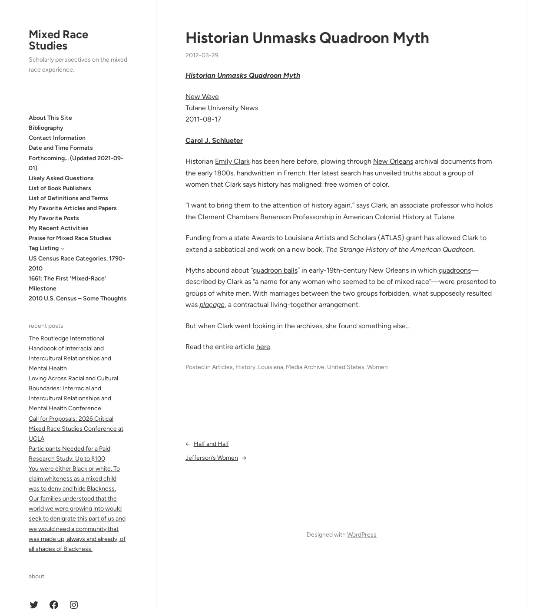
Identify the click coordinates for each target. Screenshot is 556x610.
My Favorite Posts (54, 218)
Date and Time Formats (61, 148)
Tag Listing (44, 248)
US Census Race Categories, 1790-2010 (77, 263)
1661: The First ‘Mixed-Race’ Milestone (67, 283)
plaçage (212, 304)
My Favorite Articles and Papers (73, 208)
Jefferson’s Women (211, 458)
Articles (222, 367)
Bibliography (46, 128)
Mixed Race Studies (58, 40)
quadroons (455, 270)
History (245, 367)
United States (345, 367)
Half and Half (211, 444)
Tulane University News (221, 108)
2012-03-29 (201, 55)
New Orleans (393, 161)
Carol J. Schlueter (214, 140)
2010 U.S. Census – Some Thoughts (78, 298)
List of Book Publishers (60, 188)
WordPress (362, 534)
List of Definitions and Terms (68, 198)
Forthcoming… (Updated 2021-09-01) (76, 163)
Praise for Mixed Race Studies (70, 238)
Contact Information (57, 138)
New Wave (202, 96)
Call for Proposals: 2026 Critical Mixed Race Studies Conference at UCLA (76, 428)
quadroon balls (275, 270)
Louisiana (270, 367)
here (263, 347)
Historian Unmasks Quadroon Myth (307, 38)
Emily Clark (232, 161)
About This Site (50, 118)
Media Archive (305, 367)
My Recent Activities (59, 228)
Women (377, 367)
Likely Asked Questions (61, 178)
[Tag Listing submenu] (62, 248)
